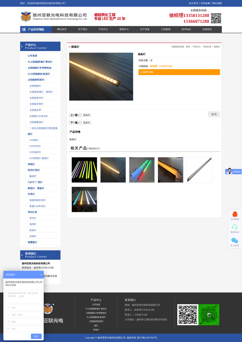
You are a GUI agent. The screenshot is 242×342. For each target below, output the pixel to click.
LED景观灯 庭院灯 (39, 158)
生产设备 (145, 29)
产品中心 (103, 29)
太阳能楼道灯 (36, 122)
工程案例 (165, 29)
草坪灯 (32, 218)
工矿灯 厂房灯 (35, 182)
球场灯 (31, 164)
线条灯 (32, 230)
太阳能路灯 (35, 86)
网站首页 (62, 29)
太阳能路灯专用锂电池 (39, 68)
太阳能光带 (35, 110)
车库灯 (31, 194)
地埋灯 (32, 224)
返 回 (214, 114)
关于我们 (82, 29)
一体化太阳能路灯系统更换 (43, 128)
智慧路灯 (32, 242)
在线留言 (207, 29)
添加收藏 (205, 3)
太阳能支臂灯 (36, 104)
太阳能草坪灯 (36, 98)
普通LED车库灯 (37, 206)
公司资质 (32, 56)
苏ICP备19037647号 (147, 337)
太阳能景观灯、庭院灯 (41, 92)
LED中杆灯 (35, 146)
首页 (188, 46)
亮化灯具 (32, 212)
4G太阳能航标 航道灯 (39, 74)
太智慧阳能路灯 (82, 36)
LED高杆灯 (35, 152)
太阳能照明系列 (36, 80)
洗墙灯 (32, 236)
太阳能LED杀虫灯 (38, 116)
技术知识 (186, 29)
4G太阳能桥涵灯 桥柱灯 (40, 62)
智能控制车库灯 (37, 200)
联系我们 (62, 36)
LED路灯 (34, 140)
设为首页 (193, 3)
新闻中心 (124, 29)
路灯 (30, 134)
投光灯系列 (33, 170)
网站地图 (217, 3)
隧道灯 (32, 176)
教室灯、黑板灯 (36, 188)
